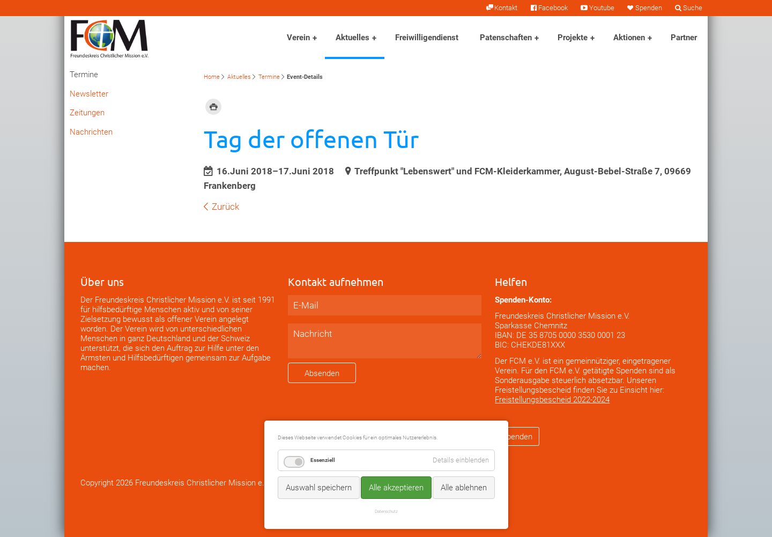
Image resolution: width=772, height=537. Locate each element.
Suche (692, 8)
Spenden (648, 8)
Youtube (601, 8)
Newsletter (89, 94)
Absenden (322, 373)
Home (212, 76)
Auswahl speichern (319, 487)
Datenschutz (386, 511)
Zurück (225, 206)
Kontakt (505, 8)
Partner (684, 37)
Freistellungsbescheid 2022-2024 (552, 399)
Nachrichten (91, 132)
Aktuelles (352, 37)
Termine (269, 76)
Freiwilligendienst (426, 37)
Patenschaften (506, 37)
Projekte (573, 37)
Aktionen (629, 37)
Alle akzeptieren (396, 487)
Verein (298, 37)
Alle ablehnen (464, 487)
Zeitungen (87, 112)
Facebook (553, 8)
